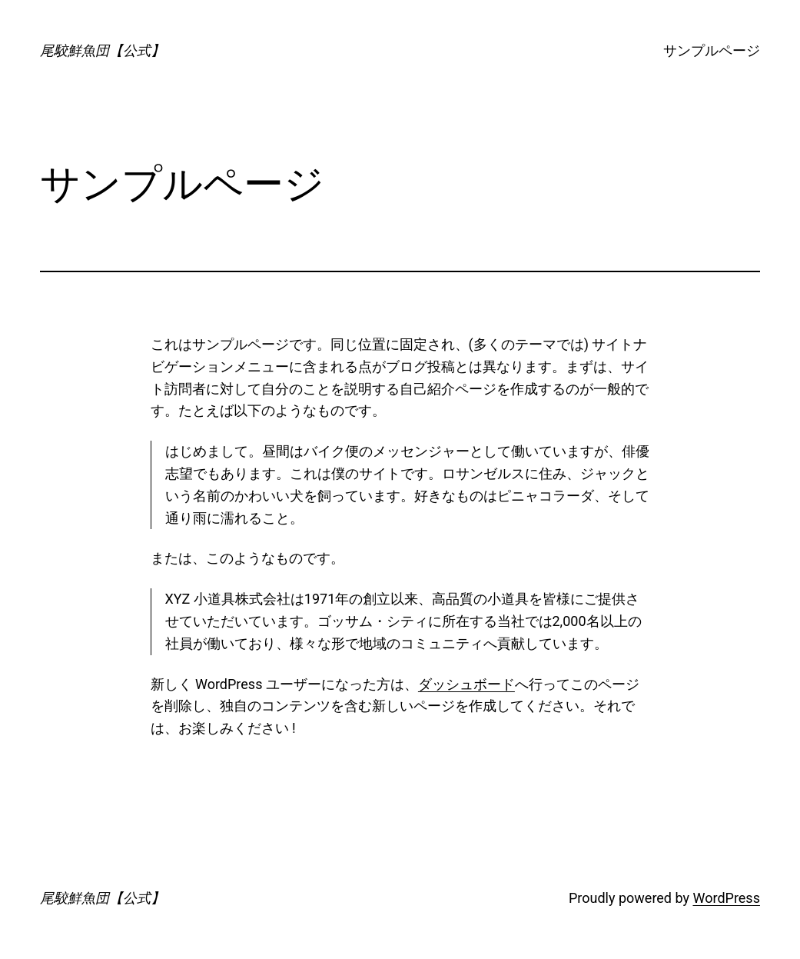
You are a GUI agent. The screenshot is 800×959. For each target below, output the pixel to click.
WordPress (725, 898)
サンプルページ (711, 50)
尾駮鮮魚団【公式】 (102, 50)
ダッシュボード (466, 684)
